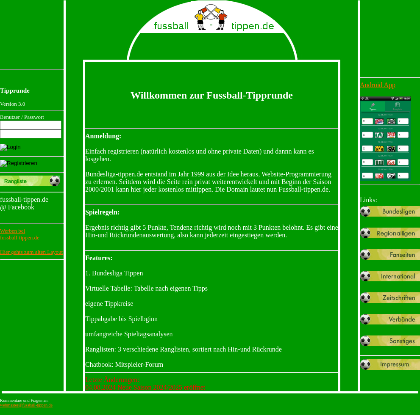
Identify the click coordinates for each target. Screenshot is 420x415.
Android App (377, 84)
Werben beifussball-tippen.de (19, 234)
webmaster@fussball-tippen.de (26, 405)
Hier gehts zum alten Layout (31, 252)
